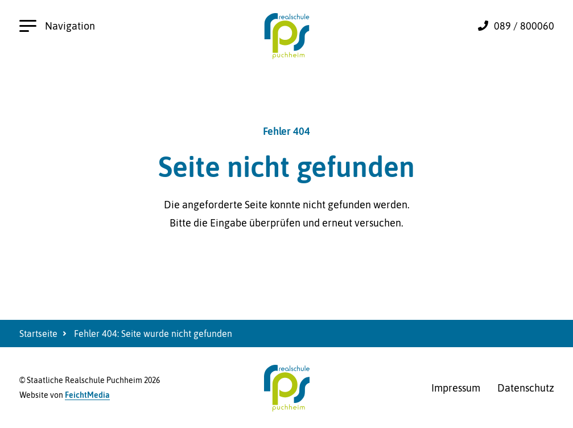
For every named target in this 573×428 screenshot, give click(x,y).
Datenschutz (525, 388)
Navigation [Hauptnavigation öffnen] (57, 26)
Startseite (38, 333)
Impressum (455, 388)
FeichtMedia (87, 395)
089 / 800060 (524, 26)
